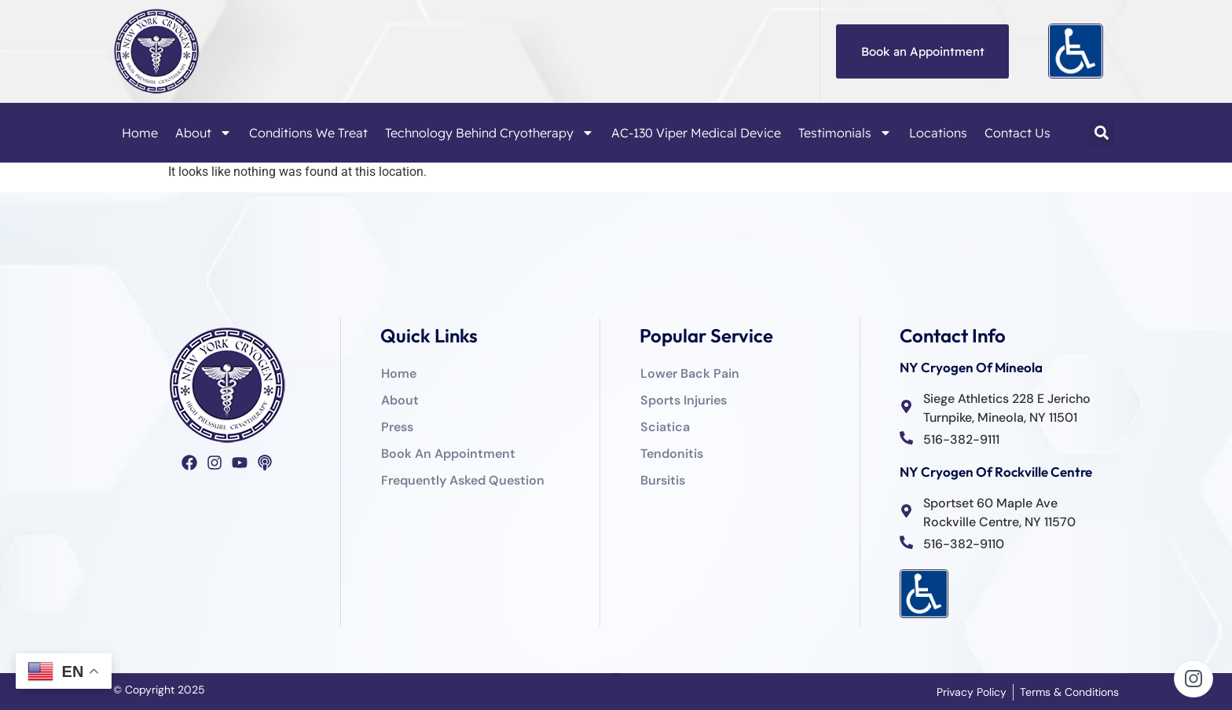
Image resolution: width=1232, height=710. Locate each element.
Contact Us (1017, 133)
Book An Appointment (448, 453)
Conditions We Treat (308, 133)
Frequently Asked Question (462, 480)
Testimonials (845, 133)
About (203, 133)
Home (140, 133)
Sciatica (665, 427)
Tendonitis (671, 453)
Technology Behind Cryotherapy (489, 133)
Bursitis (662, 480)
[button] (1101, 133)
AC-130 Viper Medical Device (696, 133)
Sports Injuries (683, 400)
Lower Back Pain (689, 373)
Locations (938, 133)
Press (397, 427)
